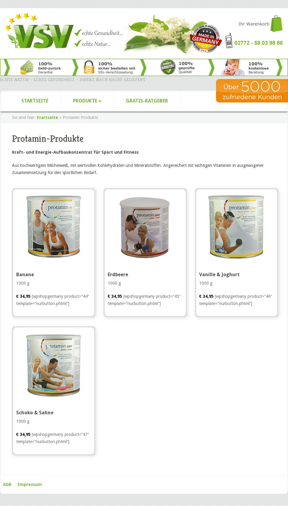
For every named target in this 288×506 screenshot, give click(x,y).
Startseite (34, 101)
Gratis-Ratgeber (147, 101)
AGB (7, 484)
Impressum (29, 484)
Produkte (87, 101)
